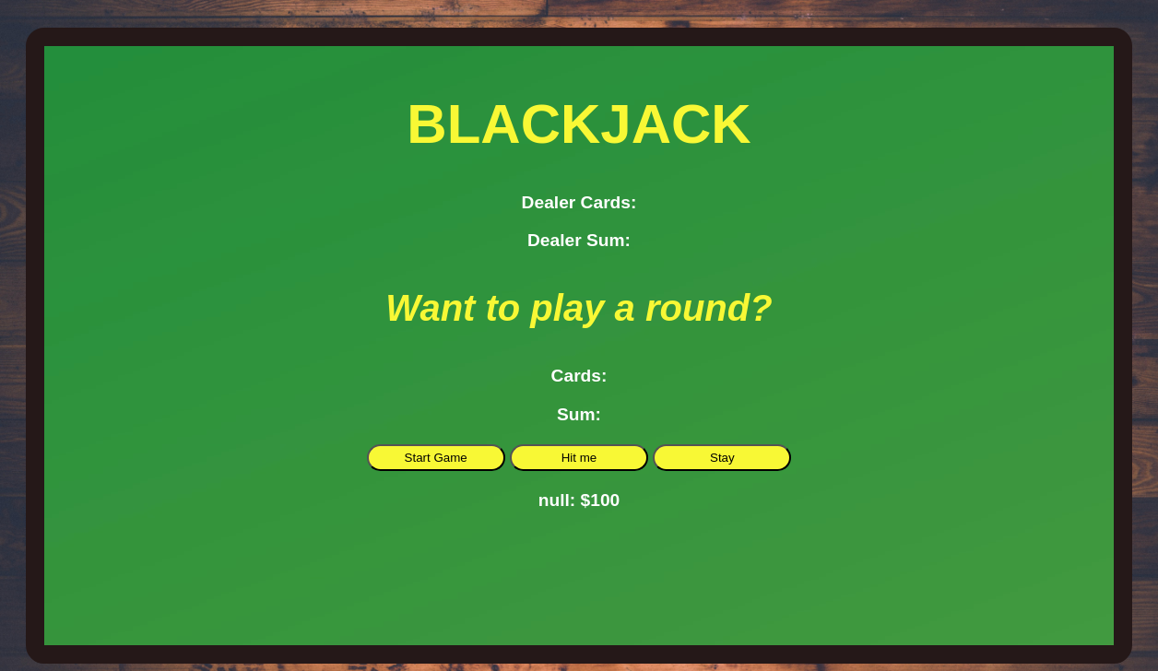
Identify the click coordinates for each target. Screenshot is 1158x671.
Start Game (436, 458)
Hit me (579, 458)
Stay (722, 458)
